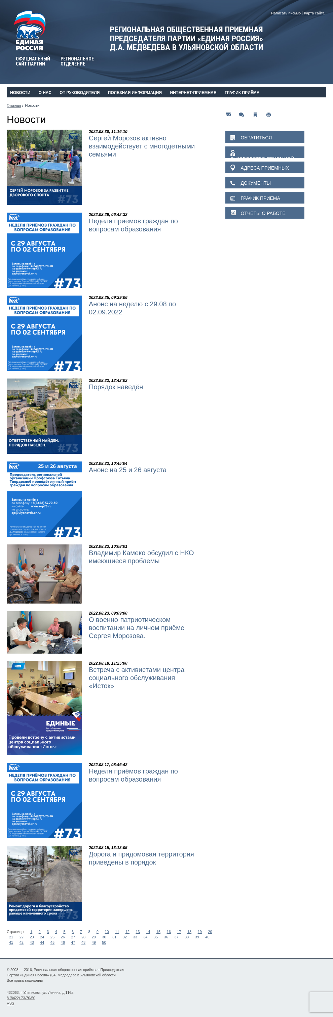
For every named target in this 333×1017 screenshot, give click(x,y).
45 (52, 942)
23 (32, 937)
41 (11, 942)
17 (179, 932)
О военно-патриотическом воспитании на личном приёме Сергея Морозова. (136, 627)
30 (104, 937)
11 (117, 932)
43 (32, 942)
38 (187, 937)
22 (22, 937)
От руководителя (80, 93)
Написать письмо (286, 13)
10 (107, 932)
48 (83, 942)
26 (63, 937)
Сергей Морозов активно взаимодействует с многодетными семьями (142, 146)
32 (125, 937)
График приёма (242, 93)
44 (42, 942)
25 (52, 937)
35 (156, 937)
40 (207, 937)
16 (169, 932)
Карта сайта (314, 13)
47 (73, 942)
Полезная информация (135, 93)
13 (138, 932)
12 (127, 932)
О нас (44, 93)
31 (114, 937)
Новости (20, 93)
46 (63, 942)
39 (197, 937)
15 (158, 932)
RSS (10, 1003)
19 (200, 932)
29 (94, 937)
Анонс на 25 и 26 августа (127, 470)
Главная (14, 105)
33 (135, 937)
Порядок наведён (116, 387)
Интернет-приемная (193, 93)
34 (145, 937)
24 (42, 937)
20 (210, 932)
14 (148, 932)
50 (104, 942)
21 (11, 937)
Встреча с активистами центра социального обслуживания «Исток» (136, 678)
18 (189, 932)
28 (83, 937)
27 (73, 937)
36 (166, 937)
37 (176, 937)
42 (22, 942)
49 (94, 942)
